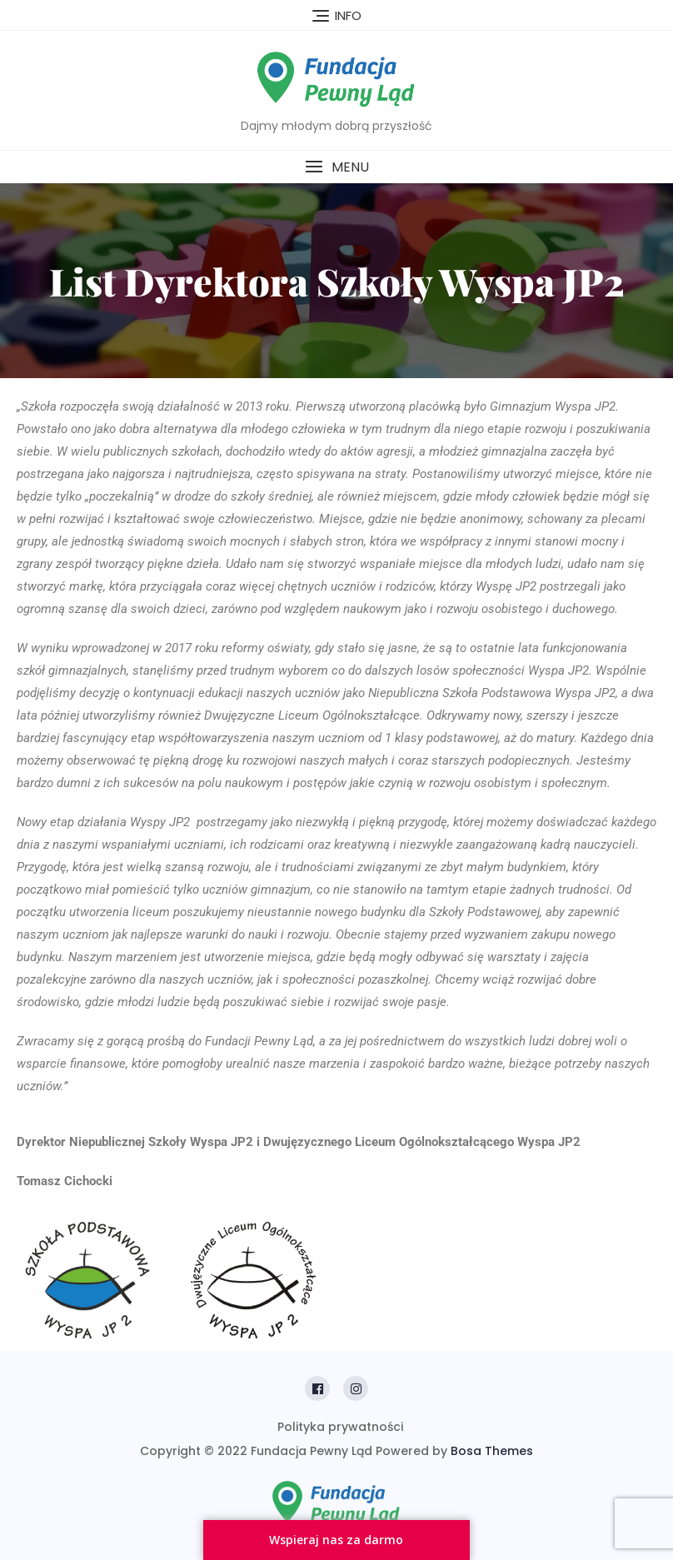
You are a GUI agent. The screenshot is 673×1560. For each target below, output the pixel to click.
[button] (336, 167)
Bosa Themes (492, 1451)
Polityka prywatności (340, 1426)
